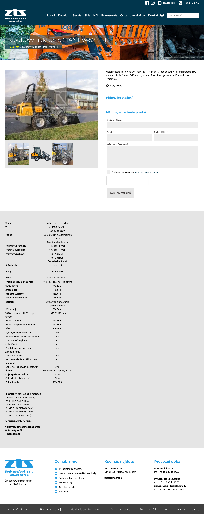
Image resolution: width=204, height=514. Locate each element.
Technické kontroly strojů (71, 478)
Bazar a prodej (50, 509)
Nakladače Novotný (84, 509)
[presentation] (127, 180)
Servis (77, 15)
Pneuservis (109, 15)
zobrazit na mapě (113, 478)
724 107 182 (177, 489)
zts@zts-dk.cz (169, 3)
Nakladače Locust (18, 509)
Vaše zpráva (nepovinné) (117, 144)
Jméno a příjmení (115, 120)
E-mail (110, 132)
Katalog (63, 15)
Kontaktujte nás (187, 509)
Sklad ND (91, 15)
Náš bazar (14, 47)
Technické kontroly (153, 509)
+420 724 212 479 (191, 3)
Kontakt (156, 15)
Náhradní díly (65, 482)
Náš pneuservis (119, 509)
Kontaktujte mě (120, 192)
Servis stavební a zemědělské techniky (77, 473)
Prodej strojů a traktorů (70, 469)
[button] (114, 85)
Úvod (51, 15)
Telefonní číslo (160, 132)
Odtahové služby (132, 15)
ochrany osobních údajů (147, 172)
